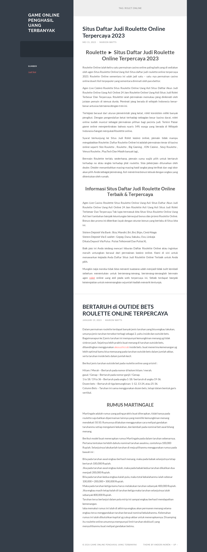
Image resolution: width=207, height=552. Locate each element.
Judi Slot (32, 72)
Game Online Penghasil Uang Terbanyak (113, 545)
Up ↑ (175, 545)
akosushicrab (121, 347)
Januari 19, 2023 (92, 320)
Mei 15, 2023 (89, 42)
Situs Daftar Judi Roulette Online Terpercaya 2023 (124, 32)
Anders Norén (162, 545)
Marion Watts (107, 42)
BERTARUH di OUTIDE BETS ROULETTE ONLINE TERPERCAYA (125, 310)
